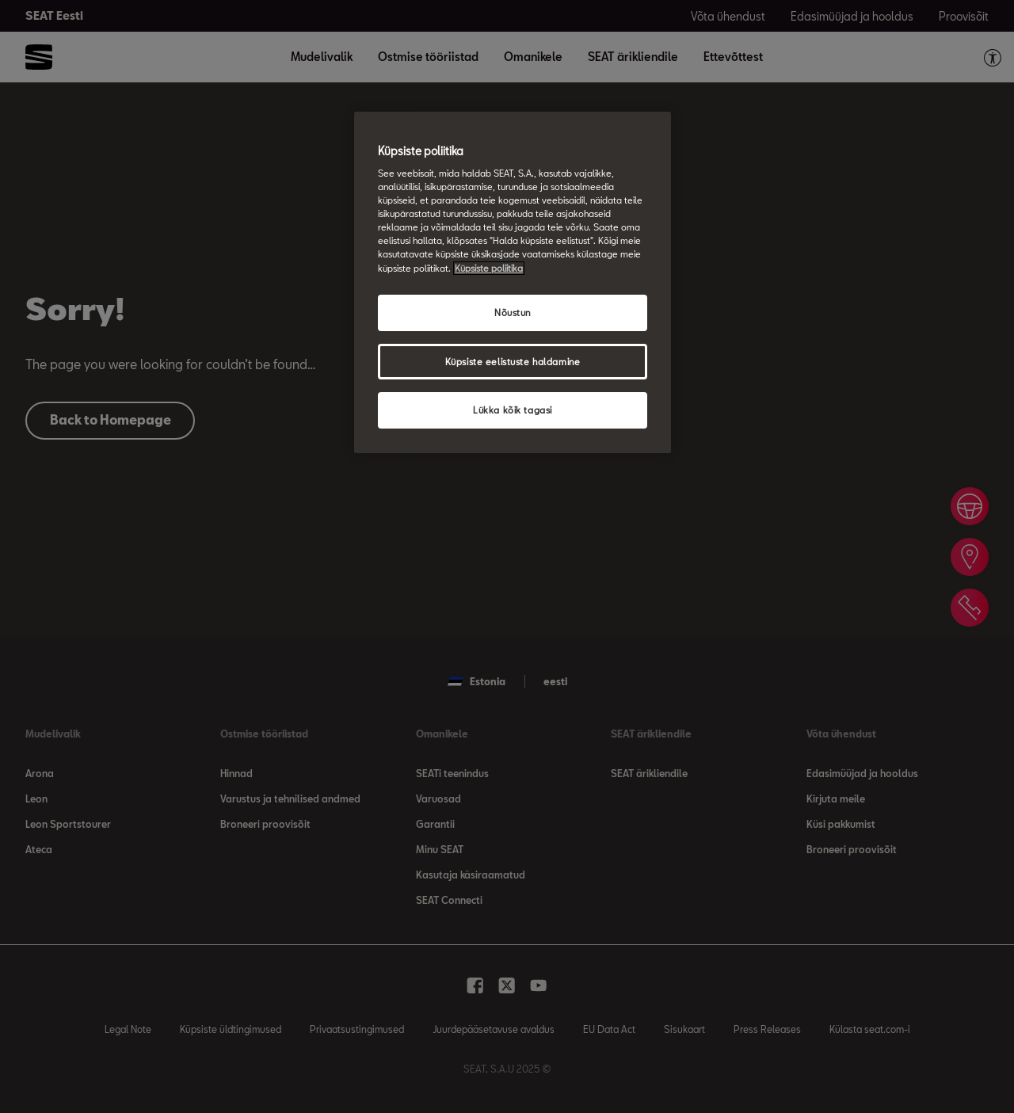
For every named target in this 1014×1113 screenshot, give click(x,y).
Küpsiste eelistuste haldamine (513, 361)
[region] (512, 283)
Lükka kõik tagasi (512, 410)
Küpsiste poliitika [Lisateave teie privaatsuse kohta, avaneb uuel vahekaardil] (489, 268)
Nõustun (512, 312)
